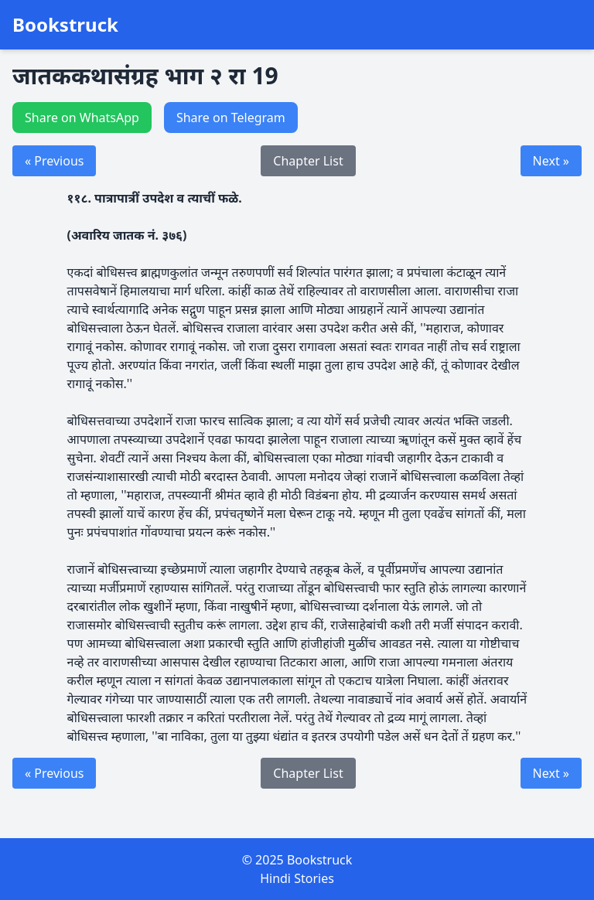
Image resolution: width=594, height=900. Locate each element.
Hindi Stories (297, 878)
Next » (551, 160)
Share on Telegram (230, 117)
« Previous (54, 160)
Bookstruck (65, 24)
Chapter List (308, 160)
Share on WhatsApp (82, 117)
